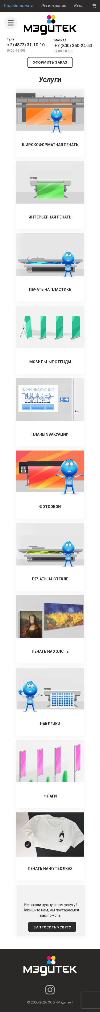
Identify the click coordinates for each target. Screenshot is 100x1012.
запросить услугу (52, 927)
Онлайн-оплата (18, 5)
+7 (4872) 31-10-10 (26, 44)
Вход (79, 5)
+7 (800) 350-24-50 (73, 45)
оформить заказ (50, 62)
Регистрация (53, 5)
